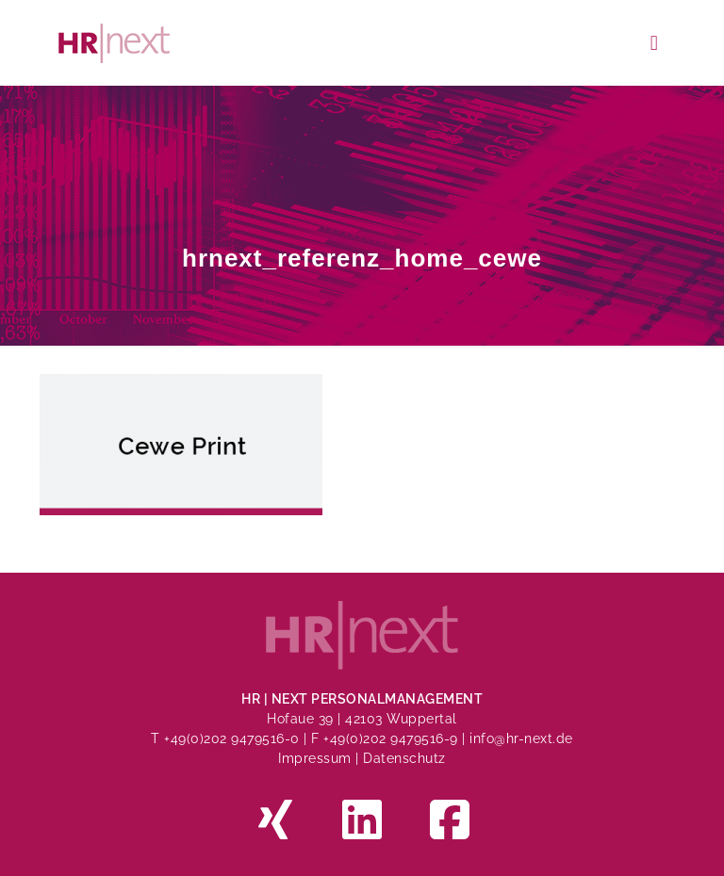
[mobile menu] (654, 42)
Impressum (315, 758)
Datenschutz (404, 758)
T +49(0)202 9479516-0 (227, 738)
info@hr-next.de (521, 738)
